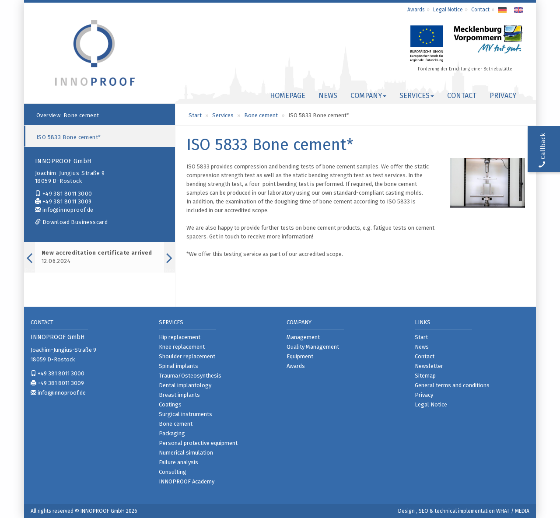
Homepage (287, 95)
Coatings (170, 404)
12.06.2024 (97, 256)
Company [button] (368, 95)
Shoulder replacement (187, 356)
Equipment (300, 356)
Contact (480, 10)
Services (223, 115)
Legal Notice (448, 10)
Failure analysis (178, 462)
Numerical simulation (186, 452)
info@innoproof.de (64, 209)
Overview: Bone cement (67, 115)
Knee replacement (182, 346)
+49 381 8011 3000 (63, 193)
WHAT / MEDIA (512, 511)
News (327, 95)
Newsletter (429, 366)
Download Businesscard (71, 222)
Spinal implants (178, 366)
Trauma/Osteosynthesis (190, 375)
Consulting (172, 472)
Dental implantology (185, 385)
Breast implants (179, 395)
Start (195, 115)
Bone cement (261, 115)
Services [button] (416, 95)
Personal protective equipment (198, 443)
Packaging (172, 433)
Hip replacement (179, 337)
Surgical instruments (185, 414)
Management (303, 337)
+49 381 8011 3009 (63, 201)
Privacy (503, 95)
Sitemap (425, 375)
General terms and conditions (452, 385)
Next (169, 269)
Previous (29, 269)
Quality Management (313, 346)
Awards (416, 10)
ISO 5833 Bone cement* (68, 137)
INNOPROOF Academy (186, 481)
